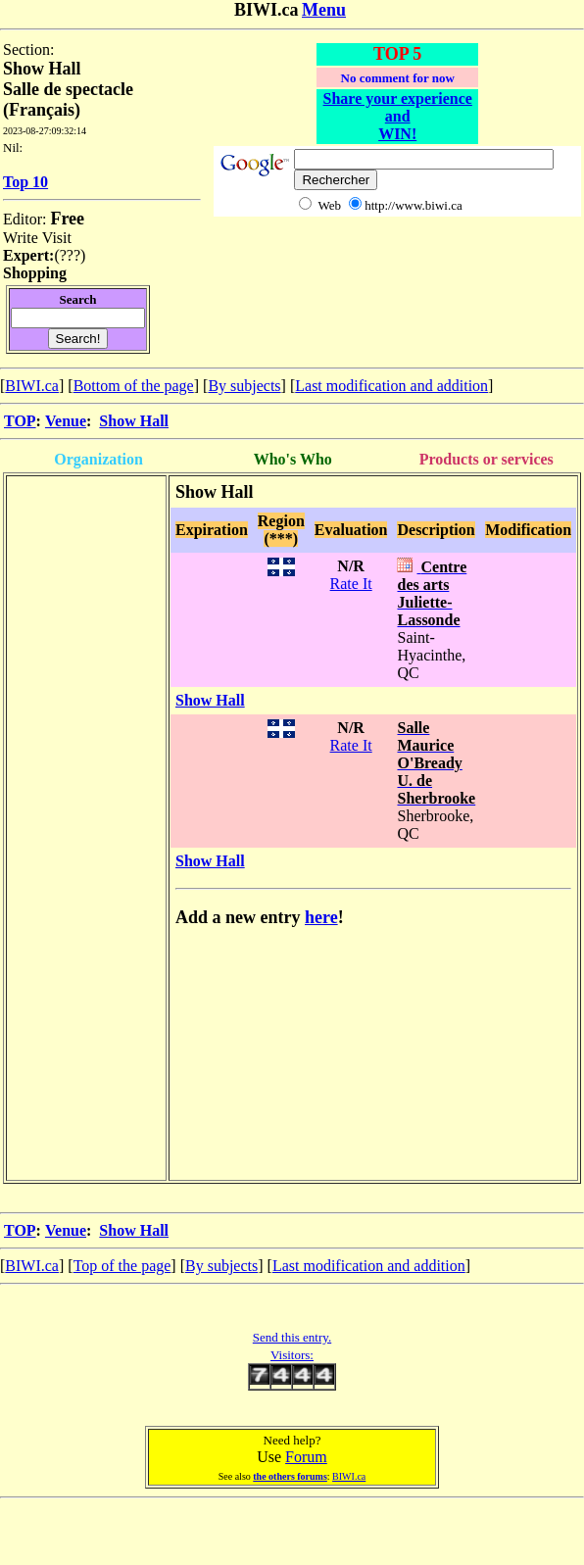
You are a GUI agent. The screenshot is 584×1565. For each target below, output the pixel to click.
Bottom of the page (133, 385)
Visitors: (292, 1354)
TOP (20, 421)
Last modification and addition (391, 385)
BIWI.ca (32, 385)
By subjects (244, 385)
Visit (57, 237)
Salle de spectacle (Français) (68, 99)
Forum (306, 1456)
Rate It (351, 583)
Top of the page (122, 1265)
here (321, 917)
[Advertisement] (86, 521)
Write (20, 237)
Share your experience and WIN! (397, 116)
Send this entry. (292, 1337)
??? (70, 255)
